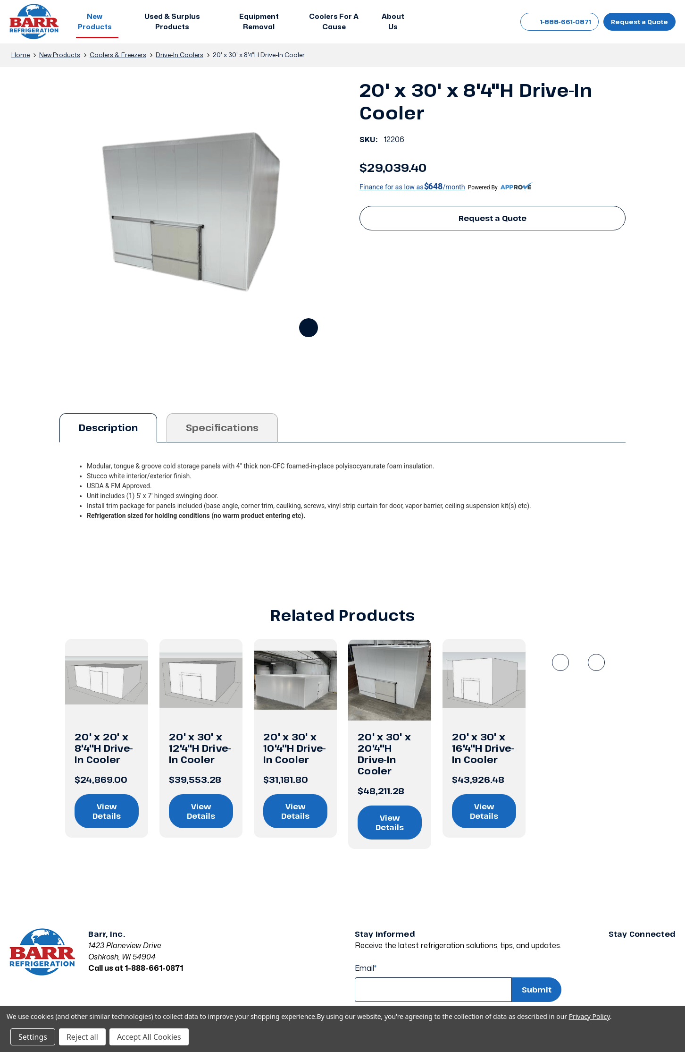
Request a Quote (639, 21)
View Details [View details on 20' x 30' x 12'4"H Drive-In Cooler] (201, 811)
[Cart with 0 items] (495, 21)
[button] (97, 21)
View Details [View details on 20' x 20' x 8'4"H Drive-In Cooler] (106, 811)
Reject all (82, 1037)
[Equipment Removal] (259, 21)
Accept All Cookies (149, 1037)
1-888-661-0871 (559, 21)
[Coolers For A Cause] (334, 21)
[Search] (453, 21)
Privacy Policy (589, 1016)
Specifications (222, 427)
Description (108, 427)
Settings (32, 1037)
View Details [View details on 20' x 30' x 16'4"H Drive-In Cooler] (484, 811)
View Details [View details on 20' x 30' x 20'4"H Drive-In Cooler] (390, 822)
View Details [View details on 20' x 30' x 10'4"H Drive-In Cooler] (295, 811)
